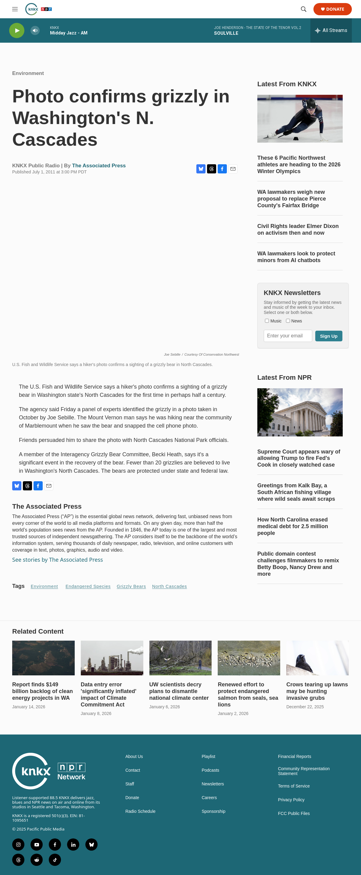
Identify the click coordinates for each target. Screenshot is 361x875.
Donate (335, 9)
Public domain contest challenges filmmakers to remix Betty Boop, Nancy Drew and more (298, 564)
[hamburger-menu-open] (15, 9)
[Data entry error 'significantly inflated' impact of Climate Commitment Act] (112, 658)
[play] (17, 30)
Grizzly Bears (131, 586)
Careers (209, 797)
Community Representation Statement (304, 771)
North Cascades (169, 586)
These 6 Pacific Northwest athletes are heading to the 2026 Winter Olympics (299, 164)
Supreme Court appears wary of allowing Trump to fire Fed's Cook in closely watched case (298, 458)
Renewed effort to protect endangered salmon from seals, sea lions (248, 694)
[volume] (35, 30)
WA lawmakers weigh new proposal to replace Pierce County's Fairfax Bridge (291, 198)
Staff (129, 784)
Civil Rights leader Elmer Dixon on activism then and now (298, 229)
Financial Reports (294, 756)
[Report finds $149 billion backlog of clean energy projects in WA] (43, 658)
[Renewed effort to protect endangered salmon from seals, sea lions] (249, 658)
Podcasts (210, 770)
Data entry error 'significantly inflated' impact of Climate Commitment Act (109, 694)
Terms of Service (294, 786)
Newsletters (213, 784)
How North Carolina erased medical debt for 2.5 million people (292, 526)
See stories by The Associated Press (57, 559)
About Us (134, 756)
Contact (132, 770)
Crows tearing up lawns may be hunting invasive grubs (317, 691)
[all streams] (331, 30)
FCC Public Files (294, 813)
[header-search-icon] (303, 9)
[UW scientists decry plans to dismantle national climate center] (180, 658)
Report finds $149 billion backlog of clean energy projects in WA (42, 691)
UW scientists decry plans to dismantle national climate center (179, 691)
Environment (28, 73)
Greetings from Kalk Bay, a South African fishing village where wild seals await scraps (296, 492)
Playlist (208, 756)
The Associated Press (99, 166)
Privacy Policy (291, 800)
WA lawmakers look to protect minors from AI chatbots (296, 257)
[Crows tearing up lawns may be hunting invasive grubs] (317, 658)
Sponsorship (213, 811)
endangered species (88, 586)
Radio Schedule (140, 811)
